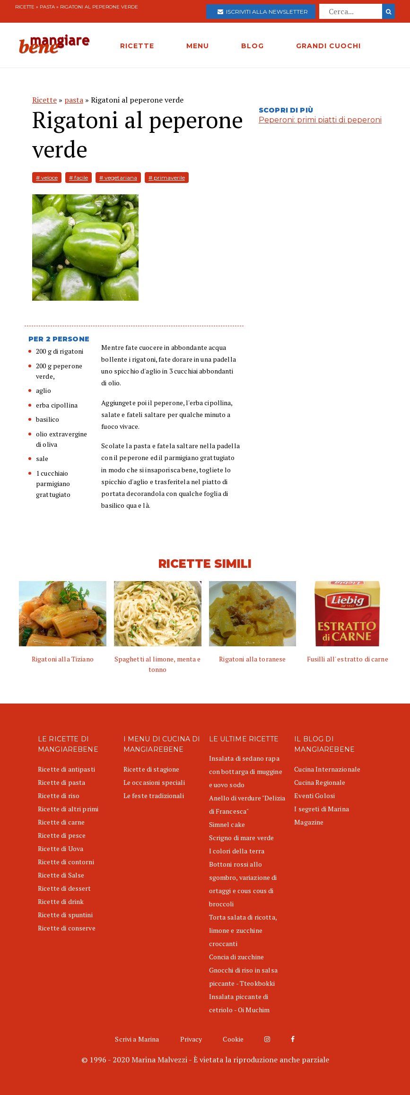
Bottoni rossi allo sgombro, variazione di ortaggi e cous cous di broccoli (243, 884)
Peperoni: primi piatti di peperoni (320, 119)
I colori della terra (237, 850)
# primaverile (166, 177)
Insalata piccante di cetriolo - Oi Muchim (239, 1003)
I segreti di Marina (321, 808)
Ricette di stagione (151, 769)
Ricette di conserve (67, 927)
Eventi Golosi (314, 795)
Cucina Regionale (319, 782)
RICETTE (137, 46)
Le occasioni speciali (154, 782)
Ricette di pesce (62, 835)
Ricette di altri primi (68, 808)
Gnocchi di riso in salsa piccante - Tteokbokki (243, 976)
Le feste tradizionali (153, 795)
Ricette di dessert (64, 888)
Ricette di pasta (61, 782)
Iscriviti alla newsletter (263, 11)
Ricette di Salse (61, 874)
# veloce (47, 177)
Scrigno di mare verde (241, 837)
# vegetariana (118, 177)
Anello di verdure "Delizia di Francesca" (247, 804)
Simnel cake (227, 824)
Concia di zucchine (236, 956)
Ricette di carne (61, 821)
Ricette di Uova (60, 848)
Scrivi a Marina (137, 1038)
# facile (78, 177)
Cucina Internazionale (327, 769)
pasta (47, 7)
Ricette (25, 7)
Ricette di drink (61, 901)
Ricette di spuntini (65, 914)
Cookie (233, 1038)
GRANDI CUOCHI (328, 46)
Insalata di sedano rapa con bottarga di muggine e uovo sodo (245, 771)
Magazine (308, 821)
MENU (197, 46)
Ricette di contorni (66, 861)
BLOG (252, 46)
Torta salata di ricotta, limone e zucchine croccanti (243, 930)
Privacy (191, 1038)
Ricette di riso (58, 795)
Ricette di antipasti (66, 769)
